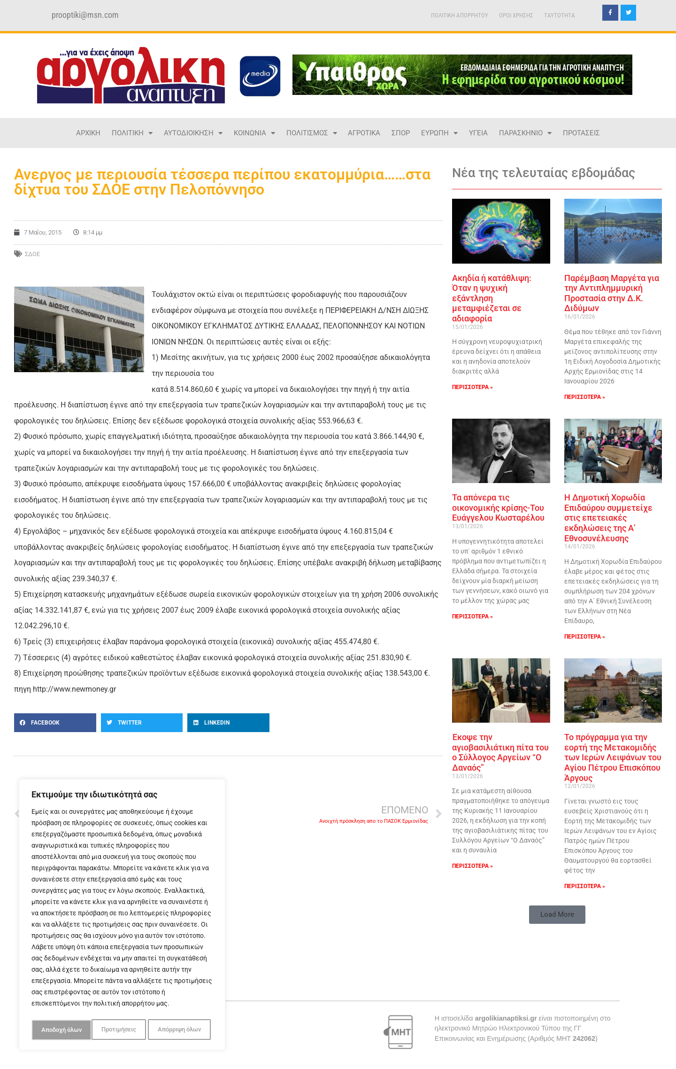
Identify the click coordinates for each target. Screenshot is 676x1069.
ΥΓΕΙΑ (478, 133)
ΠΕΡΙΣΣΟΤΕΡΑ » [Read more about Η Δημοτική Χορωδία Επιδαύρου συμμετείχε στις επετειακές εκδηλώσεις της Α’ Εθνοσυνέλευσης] (584, 636)
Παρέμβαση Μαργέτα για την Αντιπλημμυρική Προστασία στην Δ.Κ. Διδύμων (611, 293)
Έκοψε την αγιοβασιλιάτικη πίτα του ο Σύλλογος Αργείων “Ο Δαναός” (500, 752)
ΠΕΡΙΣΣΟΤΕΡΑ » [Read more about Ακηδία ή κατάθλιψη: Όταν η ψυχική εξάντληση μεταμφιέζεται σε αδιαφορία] (472, 387)
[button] (55, 722)
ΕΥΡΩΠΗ (439, 133)
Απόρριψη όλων (119, 1030)
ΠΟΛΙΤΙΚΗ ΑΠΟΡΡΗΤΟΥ (459, 15)
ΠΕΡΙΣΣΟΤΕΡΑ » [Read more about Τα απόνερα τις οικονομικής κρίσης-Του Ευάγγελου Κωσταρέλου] (472, 616)
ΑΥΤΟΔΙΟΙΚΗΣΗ (193, 133)
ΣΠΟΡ (401, 133)
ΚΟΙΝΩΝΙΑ (254, 133)
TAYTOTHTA (559, 15)
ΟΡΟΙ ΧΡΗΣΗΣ (516, 15)
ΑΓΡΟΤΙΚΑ (364, 133)
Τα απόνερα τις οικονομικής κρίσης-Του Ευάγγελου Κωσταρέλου (498, 507)
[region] (122, 916)
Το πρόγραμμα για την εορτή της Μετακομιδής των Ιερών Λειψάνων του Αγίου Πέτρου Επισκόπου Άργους (612, 757)
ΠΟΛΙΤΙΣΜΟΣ (311, 133)
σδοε (32, 253)
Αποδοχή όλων (183, 1030)
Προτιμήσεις (57, 1030)
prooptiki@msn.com (85, 15)
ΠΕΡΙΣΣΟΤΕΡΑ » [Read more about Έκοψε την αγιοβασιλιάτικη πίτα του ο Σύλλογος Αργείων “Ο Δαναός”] (472, 866)
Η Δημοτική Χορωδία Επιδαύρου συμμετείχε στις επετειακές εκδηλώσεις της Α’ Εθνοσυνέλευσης (608, 517)
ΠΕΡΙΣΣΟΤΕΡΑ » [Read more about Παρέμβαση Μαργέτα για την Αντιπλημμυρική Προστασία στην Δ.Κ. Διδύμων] (584, 397)
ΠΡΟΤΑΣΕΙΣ (581, 133)
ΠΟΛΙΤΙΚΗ (132, 133)
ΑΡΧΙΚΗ (88, 133)
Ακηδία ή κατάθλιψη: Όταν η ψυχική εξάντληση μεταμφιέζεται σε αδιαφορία (491, 298)
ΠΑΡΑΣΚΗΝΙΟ (525, 133)
